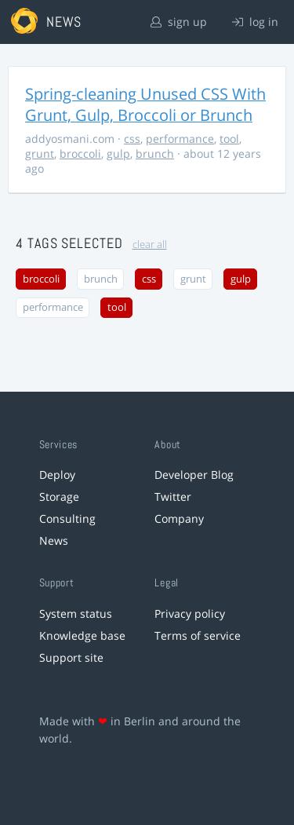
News (53, 540)
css (132, 138)
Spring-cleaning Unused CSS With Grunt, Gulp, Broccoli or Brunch (145, 104)
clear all (149, 244)
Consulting (67, 518)
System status (75, 613)
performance (180, 138)
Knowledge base (82, 635)
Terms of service (197, 635)
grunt (39, 153)
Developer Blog (194, 474)
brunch (155, 153)
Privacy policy (189, 613)
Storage (59, 496)
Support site (71, 657)
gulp (118, 153)
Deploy (57, 474)
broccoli (80, 153)
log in (255, 21)
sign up (179, 21)
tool (229, 138)
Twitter (172, 496)
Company (179, 518)
